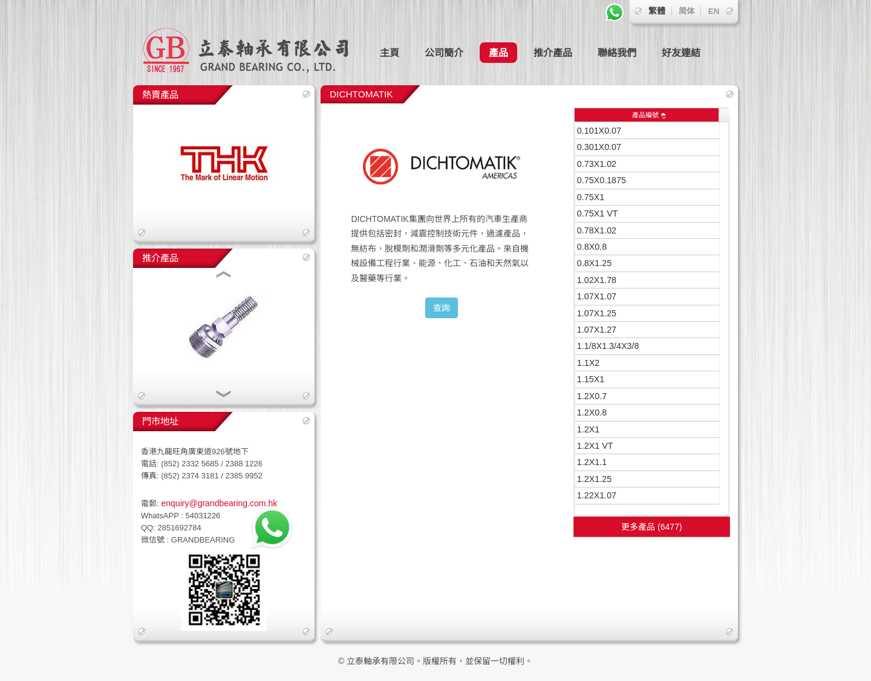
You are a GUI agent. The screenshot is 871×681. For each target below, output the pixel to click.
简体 (686, 11)
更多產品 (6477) (651, 527)
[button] (224, 275)
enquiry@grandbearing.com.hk (218, 503)
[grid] (647, 313)
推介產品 (552, 52)
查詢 (441, 308)
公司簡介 (444, 52)
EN (713, 11)
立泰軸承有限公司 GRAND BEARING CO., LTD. (254, 42)
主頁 (389, 52)
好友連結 (681, 52)
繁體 (656, 11)
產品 (498, 52)
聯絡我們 (617, 52)
